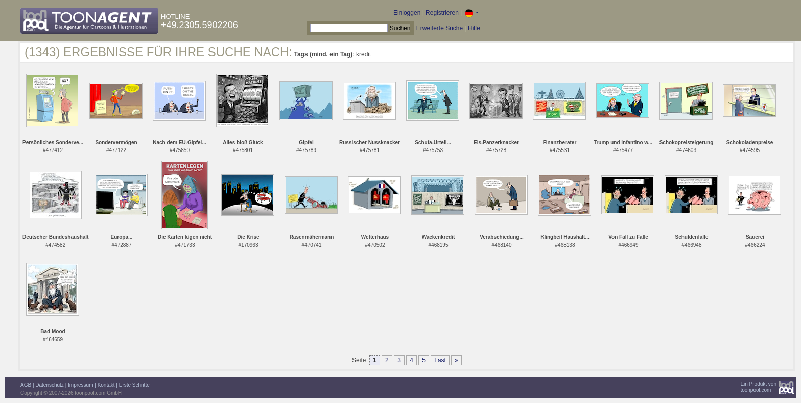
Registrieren (442, 12)
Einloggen (406, 12)
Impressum (80, 385)
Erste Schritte (134, 385)
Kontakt (106, 385)
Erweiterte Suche (439, 28)
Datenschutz (49, 385)
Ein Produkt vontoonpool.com (758, 387)
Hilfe (474, 28)
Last (440, 360)
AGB (25, 385)
